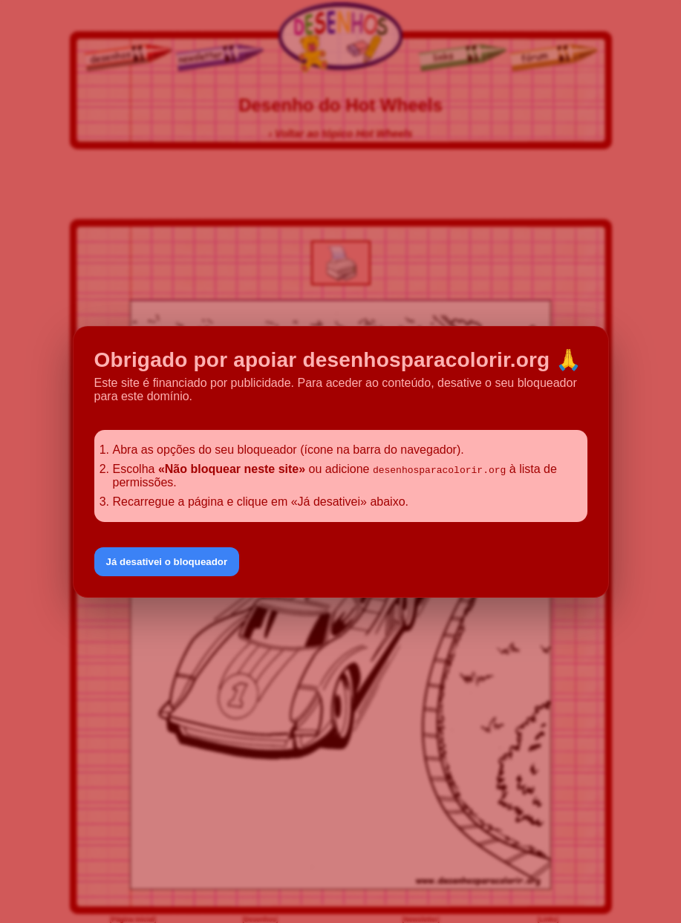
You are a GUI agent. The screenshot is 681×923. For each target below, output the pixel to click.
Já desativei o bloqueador (167, 561)
